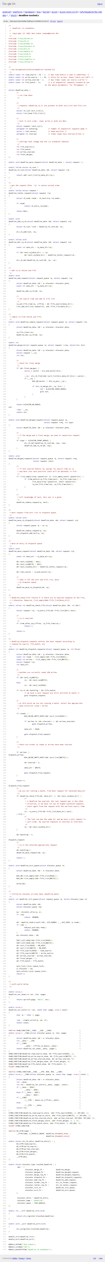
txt (94, 1258)
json (101, 1258)
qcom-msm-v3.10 (69, 11)
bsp (39, 11)
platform (17, 11)
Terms (28, 1258)
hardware (29, 11)
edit (60, 21)
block (14, 15)
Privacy (21, 1258)
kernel (46, 11)
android (6, 11)
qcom (54, 11)
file (53, 21)
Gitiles (14, 1258)
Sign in (100, 4)
